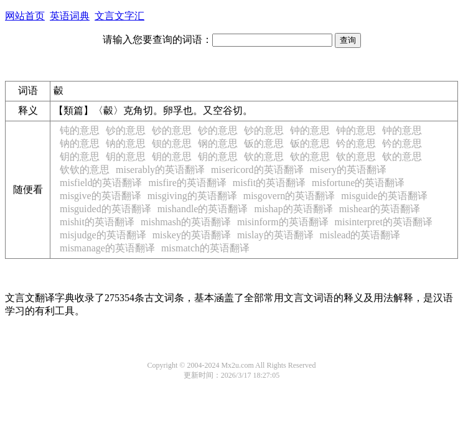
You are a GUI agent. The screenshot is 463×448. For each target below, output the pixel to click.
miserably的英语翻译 (160, 169)
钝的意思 (80, 130)
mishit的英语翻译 (97, 222)
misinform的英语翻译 (283, 222)
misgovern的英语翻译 (289, 195)
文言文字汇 (119, 16)
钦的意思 (264, 156)
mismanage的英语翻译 (107, 248)
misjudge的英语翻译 (103, 235)
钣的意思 (264, 143)
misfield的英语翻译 (101, 182)
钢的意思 (218, 143)
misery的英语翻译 (348, 169)
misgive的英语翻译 (100, 195)
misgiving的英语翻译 (192, 195)
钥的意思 (80, 156)
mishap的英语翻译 (293, 208)
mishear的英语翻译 (380, 208)
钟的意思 (310, 130)
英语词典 (70, 16)
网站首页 (25, 16)
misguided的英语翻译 (105, 208)
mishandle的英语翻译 (202, 208)
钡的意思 (172, 143)
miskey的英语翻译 (191, 235)
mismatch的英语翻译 (205, 248)
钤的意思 (356, 143)
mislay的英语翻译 (275, 235)
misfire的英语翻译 (187, 182)
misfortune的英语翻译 (358, 182)
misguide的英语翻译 (384, 195)
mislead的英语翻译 (360, 235)
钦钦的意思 (85, 169)
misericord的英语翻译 (257, 169)
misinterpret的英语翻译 (384, 222)
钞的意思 (126, 130)
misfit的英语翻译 (269, 182)
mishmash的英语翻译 (186, 222)
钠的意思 (80, 143)
